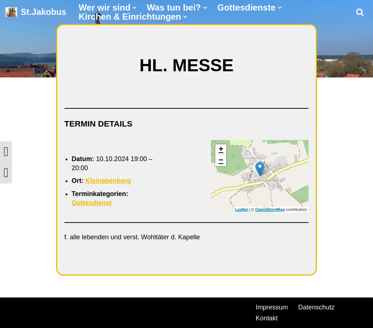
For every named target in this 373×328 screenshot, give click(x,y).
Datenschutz (316, 307)
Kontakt (267, 318)
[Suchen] (360, 12)
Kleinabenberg (108, 180)
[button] (134, 7)
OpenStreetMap (270, 210)
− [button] (221, 160)
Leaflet (241, 210)
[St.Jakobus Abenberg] (35, 12)
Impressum (272, 307)
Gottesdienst (92, 203)
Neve (13, 306)
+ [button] (221, 149)
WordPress (88, 306)
